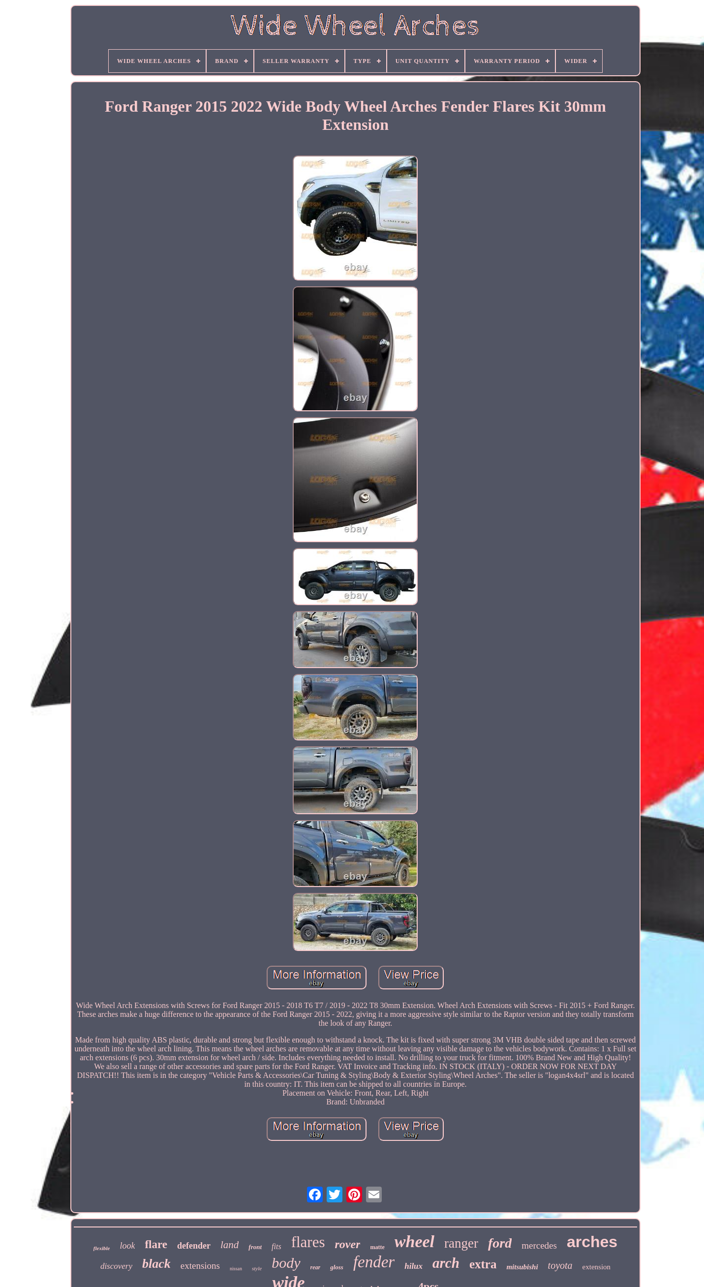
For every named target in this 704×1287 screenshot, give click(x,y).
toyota (560, 1265)
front (255, 1247)
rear (315, 1267)
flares (308, 1242)
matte (377, 1247)
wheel (414, 1241)
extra (483, 1264)
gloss (336, 1267)
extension (596, 1267)
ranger (461, 1243)
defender (194, 1246)
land (229, 1245)
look (127, 1246)
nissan (236, 1268)
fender (374, 1262)
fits (276, 1246)
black (156, 1263)
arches (592, 1242)
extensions (200, 1265)
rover (347, 1244)
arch (445, 1263)
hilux (413, 1266)
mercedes (539, 1245)
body (286, 1263)
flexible (101, 1248)
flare (156, 1244)
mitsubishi (522, 1267)
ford (500, 1243)
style (257, 1268)
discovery (116, 1266)
